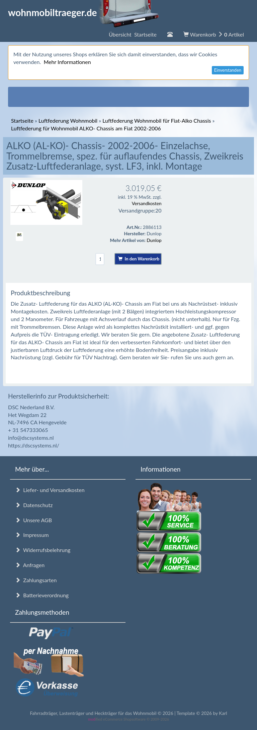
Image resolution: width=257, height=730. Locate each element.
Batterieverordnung (42, 595)
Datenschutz (34, 505)
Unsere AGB (33, 520)
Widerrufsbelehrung (42, 550)
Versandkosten (147, 203)
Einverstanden (227, 70)
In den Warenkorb (138, 258)
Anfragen (30, 565)
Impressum (32, 535)
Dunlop (154, 240)
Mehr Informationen (67, 62)
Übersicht (133, 34)
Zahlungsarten (36, 580)
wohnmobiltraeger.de (83, 12)
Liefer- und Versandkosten (50, 490)
